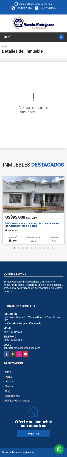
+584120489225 (47, 8)
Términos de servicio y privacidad (18, 452)
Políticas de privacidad (17, 400)
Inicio (4, 47)
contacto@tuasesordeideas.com (22, 348)
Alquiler (9, 381)
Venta (8, 376)
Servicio (9, 386)
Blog (7, 391)
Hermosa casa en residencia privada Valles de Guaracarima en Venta (32, 224)
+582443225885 (24, 8)
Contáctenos (12, 395)
